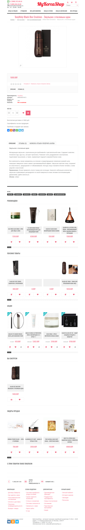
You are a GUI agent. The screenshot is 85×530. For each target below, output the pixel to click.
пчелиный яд (27, 194)
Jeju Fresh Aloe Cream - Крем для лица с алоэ (15, 230)
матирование (18, 194)
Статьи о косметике (32, 501)
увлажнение (42, 194)
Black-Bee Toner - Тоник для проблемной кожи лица (69, 282)
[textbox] (72, 5)
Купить (11, 242)
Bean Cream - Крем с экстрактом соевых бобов (51, 335)
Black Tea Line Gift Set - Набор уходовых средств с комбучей (70, 335)
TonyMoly (20, 95)
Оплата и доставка (14, 501)
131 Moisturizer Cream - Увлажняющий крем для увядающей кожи (33, 230)
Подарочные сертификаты (48, 497)
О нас (28, 510)
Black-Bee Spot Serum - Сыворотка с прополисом (15, 282)
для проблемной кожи (60, 194)
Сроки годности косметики (31, 497)
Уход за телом (48, 11)
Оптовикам (48, 503)
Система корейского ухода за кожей (32, 493)
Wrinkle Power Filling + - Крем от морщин (15, 440)
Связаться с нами (32, 505)
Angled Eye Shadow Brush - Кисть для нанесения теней (15, 335)
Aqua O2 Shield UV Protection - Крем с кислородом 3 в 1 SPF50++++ (33, 335)
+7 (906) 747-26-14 (16, 1)
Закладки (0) (72, 2)
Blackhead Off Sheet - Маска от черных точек (34, 440)
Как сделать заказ (14, 495)
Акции (46, 510)
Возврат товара (13, 508)
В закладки (23, 112)
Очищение (23, 11)
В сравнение (21, 347)
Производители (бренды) (49, 493)
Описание (13, 89)
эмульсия (50, 194)
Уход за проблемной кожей (34, 19)
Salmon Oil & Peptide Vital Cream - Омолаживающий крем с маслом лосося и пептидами (69, 230)
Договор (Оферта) (14, 492)
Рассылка (65, 500)
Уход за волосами (61, 11)
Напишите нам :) (49, 481)
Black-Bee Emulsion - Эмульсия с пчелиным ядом (16, 387)
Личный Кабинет (67, 492)
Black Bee (10, 194)
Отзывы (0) (21, 89)
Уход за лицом (12, 11)
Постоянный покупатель (68, 2)
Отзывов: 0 (27, 83)
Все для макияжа (35, 11)
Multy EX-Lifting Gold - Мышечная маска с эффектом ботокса (70, 440)
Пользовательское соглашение (14, 498)
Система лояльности (33, 503)
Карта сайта (30, 508)
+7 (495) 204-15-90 (15, 4)
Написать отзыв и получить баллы (41, 83)
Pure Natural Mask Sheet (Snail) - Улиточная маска (51, 440)
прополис (34, 194)
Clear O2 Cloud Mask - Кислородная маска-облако (51, 230)
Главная (12, 19)
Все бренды (74, 11)
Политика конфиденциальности (15, 505)
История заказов (67, 495)
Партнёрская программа (48, 506)
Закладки (65, 497)
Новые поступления (50, 501)
